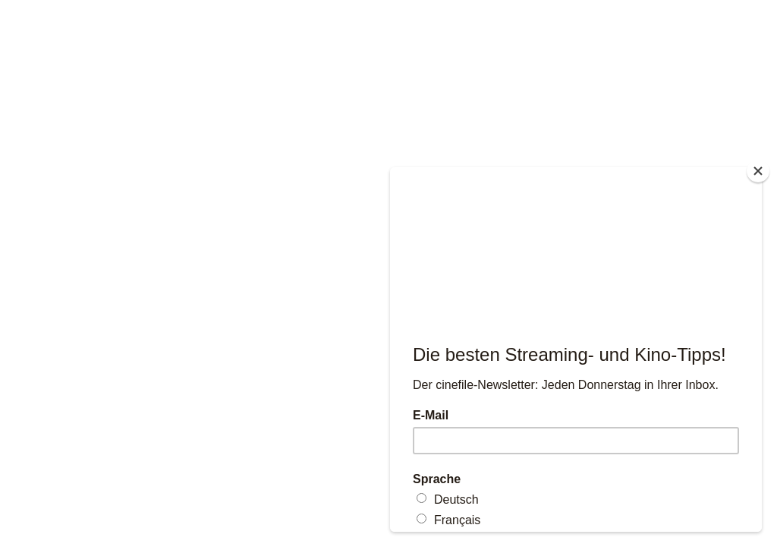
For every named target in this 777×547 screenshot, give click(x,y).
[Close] (758, 171)
